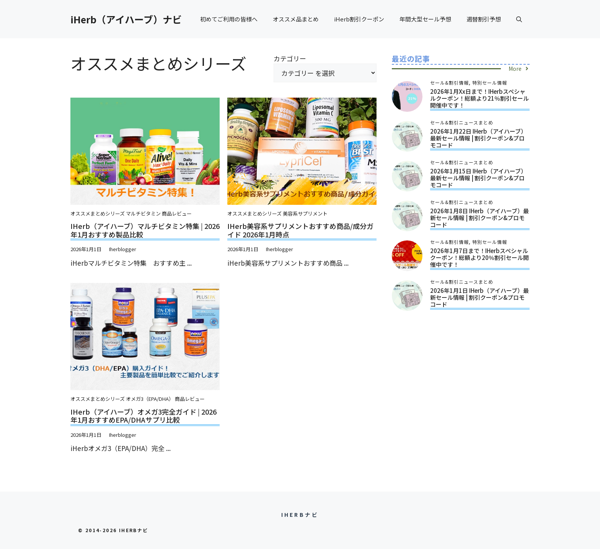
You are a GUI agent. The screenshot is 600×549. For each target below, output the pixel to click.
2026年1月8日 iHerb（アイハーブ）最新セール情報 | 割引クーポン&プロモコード (479, 218)
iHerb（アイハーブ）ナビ (126, 19)
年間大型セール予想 (425, 19)
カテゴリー (290, 58)
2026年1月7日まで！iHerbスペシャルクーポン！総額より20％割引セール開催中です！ (479, 257)
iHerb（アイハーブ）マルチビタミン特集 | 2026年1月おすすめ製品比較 (145, 230)
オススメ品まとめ (296, 19)
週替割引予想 (483, 19)
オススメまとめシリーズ (97, 213)
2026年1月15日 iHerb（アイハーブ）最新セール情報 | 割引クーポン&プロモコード (478, 178)
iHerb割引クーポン (359, 19)
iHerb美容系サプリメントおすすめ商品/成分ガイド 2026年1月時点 (300, 230)
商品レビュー (177, 213)
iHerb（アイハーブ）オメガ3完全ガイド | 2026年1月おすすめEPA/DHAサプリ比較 (143, 416)
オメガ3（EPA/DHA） (150, 398)
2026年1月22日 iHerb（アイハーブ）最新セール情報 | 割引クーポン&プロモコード (478, 138)
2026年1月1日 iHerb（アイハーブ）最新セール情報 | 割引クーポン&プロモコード (479, 297)
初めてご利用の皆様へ (229, 19)
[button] (519, 19)
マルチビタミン (143, 213)
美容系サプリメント (305, 213)
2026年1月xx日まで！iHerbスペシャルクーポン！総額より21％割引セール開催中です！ (479, 98)
